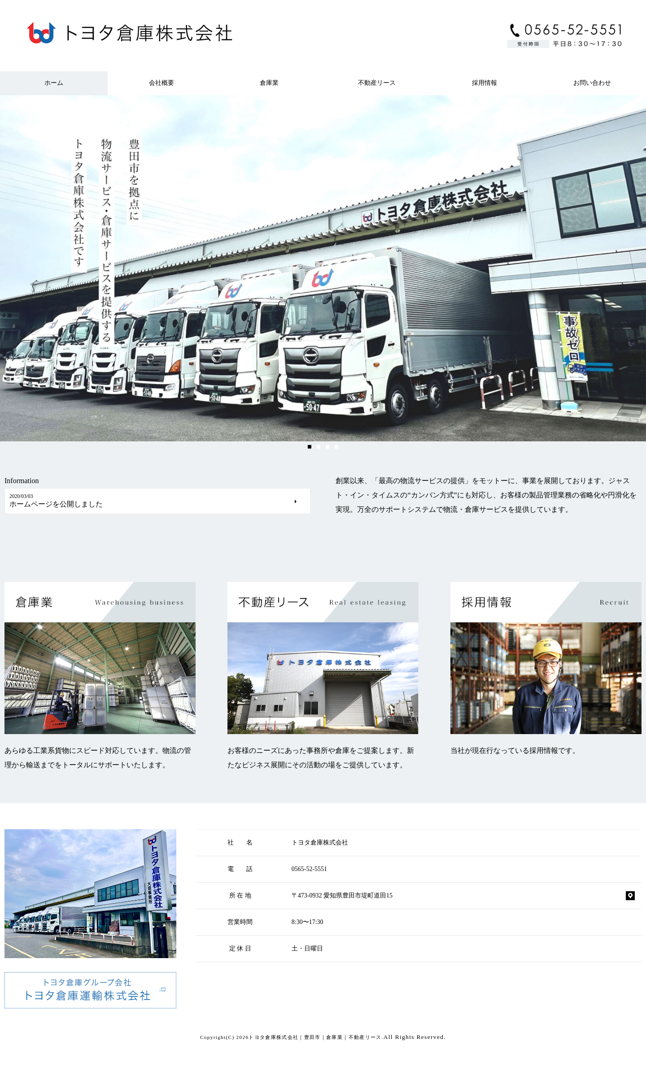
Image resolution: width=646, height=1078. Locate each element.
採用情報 (484, 82)
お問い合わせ (592, 82)
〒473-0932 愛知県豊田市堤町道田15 (342, 895)
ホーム (53, 82)
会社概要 (161, 82)
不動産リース (377, 82)
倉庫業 (269, 82)
